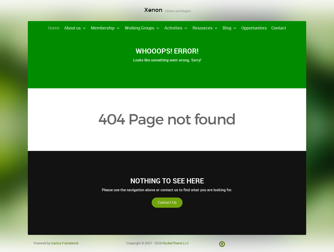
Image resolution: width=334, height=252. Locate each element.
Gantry (64, 243)
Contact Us (167, 202)
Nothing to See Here (167, 181)
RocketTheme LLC (176, 243)
